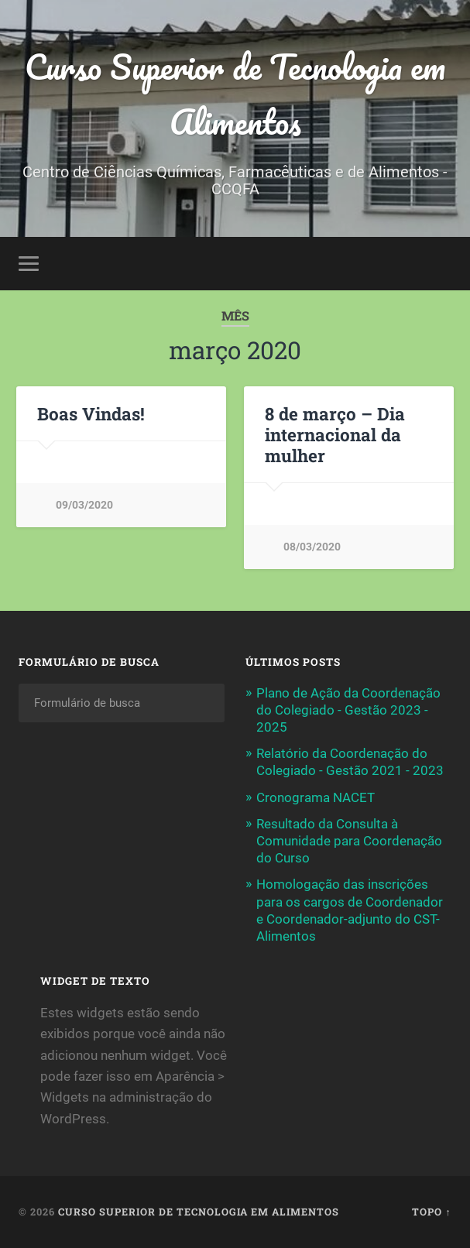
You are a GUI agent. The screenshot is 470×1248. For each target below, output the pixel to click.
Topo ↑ (431, 1211)
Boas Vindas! (91, 413)
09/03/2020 (84, 505)
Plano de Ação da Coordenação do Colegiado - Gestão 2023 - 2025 (348, 710)
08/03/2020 (312, 547)
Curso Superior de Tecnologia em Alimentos (235, 94)
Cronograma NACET (315, 797)
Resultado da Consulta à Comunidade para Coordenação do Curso (349, 841)
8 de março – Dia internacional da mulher (335, 434)
